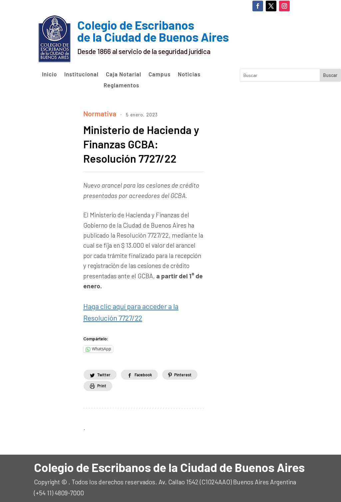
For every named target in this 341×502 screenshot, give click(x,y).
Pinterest (107, 382)
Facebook (153, 370)
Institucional (81, 74)
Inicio (49, 74)
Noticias (189, 74)
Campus (159, 74)
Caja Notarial (123, 74)
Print (151, 382)
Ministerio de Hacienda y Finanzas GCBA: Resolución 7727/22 (142, 142)
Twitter (106, 370)
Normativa (98, 112)
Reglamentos (121, 85)
